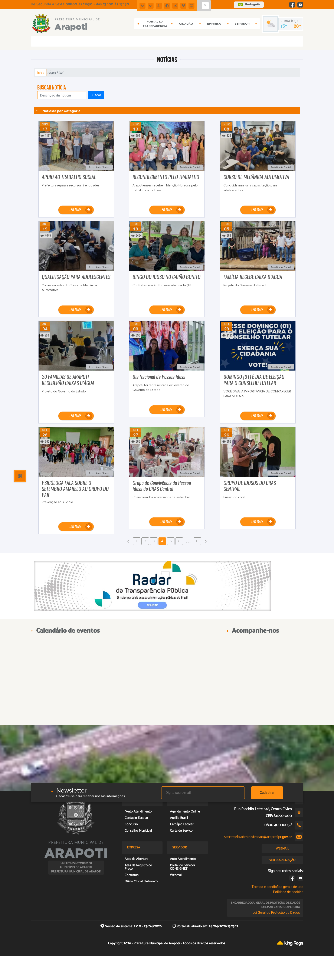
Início (40, 72)
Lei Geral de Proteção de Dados (276, 913)
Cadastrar (267, 793)
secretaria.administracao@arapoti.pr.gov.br (258, 837)
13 (197, 541)
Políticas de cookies (288, 892)
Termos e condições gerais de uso (277, 887)
